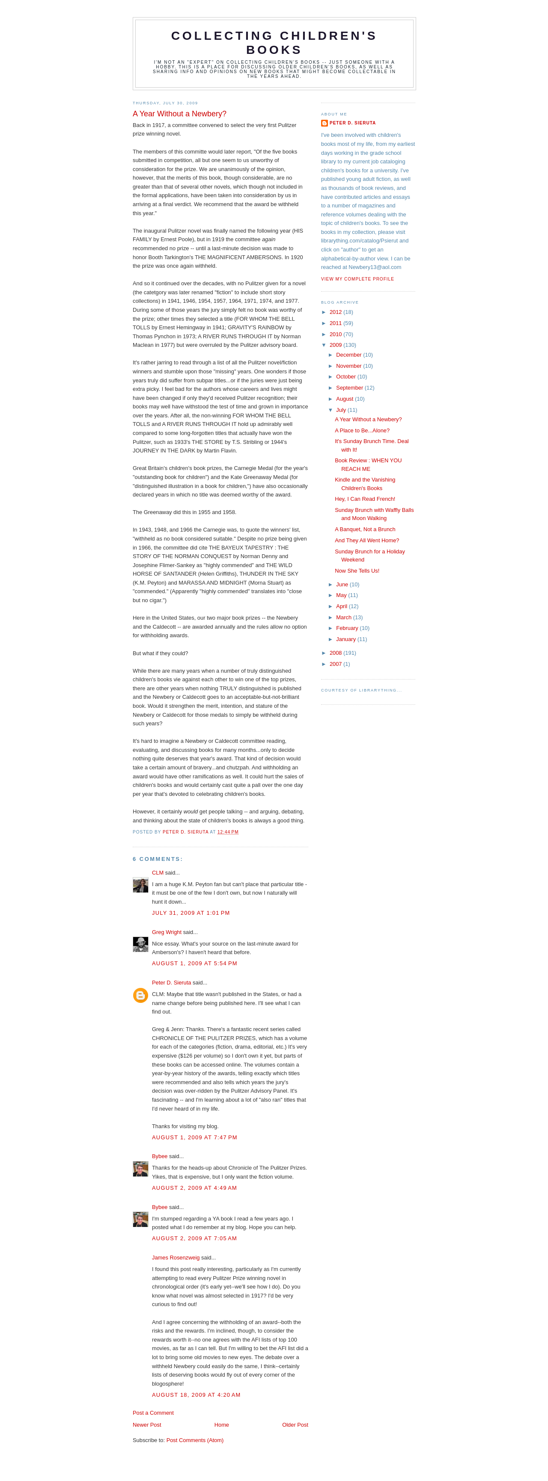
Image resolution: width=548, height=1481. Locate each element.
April (342, 606)
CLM (158, 872)
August (345, 399)
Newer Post (147, 1425)
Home (221, 1425)
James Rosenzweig (176, 1257)
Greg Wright (167, 932)
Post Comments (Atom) (195, 1440)
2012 (336, 312)
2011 (336, 323)
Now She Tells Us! (357, 571)
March (344, 617)
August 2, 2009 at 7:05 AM (194, 1238)
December (349, 355)
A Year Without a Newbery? (368, 419)
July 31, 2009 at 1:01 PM (191, 913)
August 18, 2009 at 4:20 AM (196, 1395)
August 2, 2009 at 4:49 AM (194, 1188)
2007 (336, 664)
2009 (336, 345)
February (348, 628)
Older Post (295, 1425)
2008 (336, 653)
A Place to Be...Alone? (362, 430)
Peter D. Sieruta (171, 982)
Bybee (159, 1156)
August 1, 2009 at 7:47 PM (195, 1137)
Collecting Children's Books (274, 42)
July (341, 410)
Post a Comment (153, 1413)
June (342, 584)
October (346, 376)
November (349, 366)
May (342, 595)
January (346, 639)
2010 (336, 334)
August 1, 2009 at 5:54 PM (195, 963)
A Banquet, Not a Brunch (365, 529)
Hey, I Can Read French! (365, 499)
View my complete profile (357, 279)
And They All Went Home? (367, 540)
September (350, 387)
